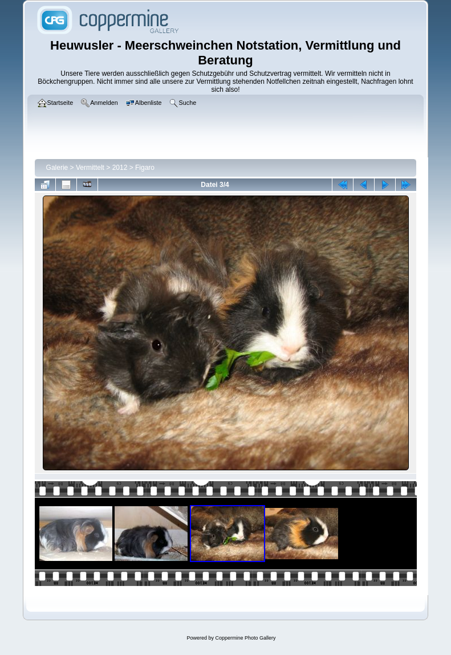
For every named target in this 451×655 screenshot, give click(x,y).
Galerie (57, 168)
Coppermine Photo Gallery (245, 638)
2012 (120, 168)
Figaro (145, 168)
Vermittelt (90, 168)
